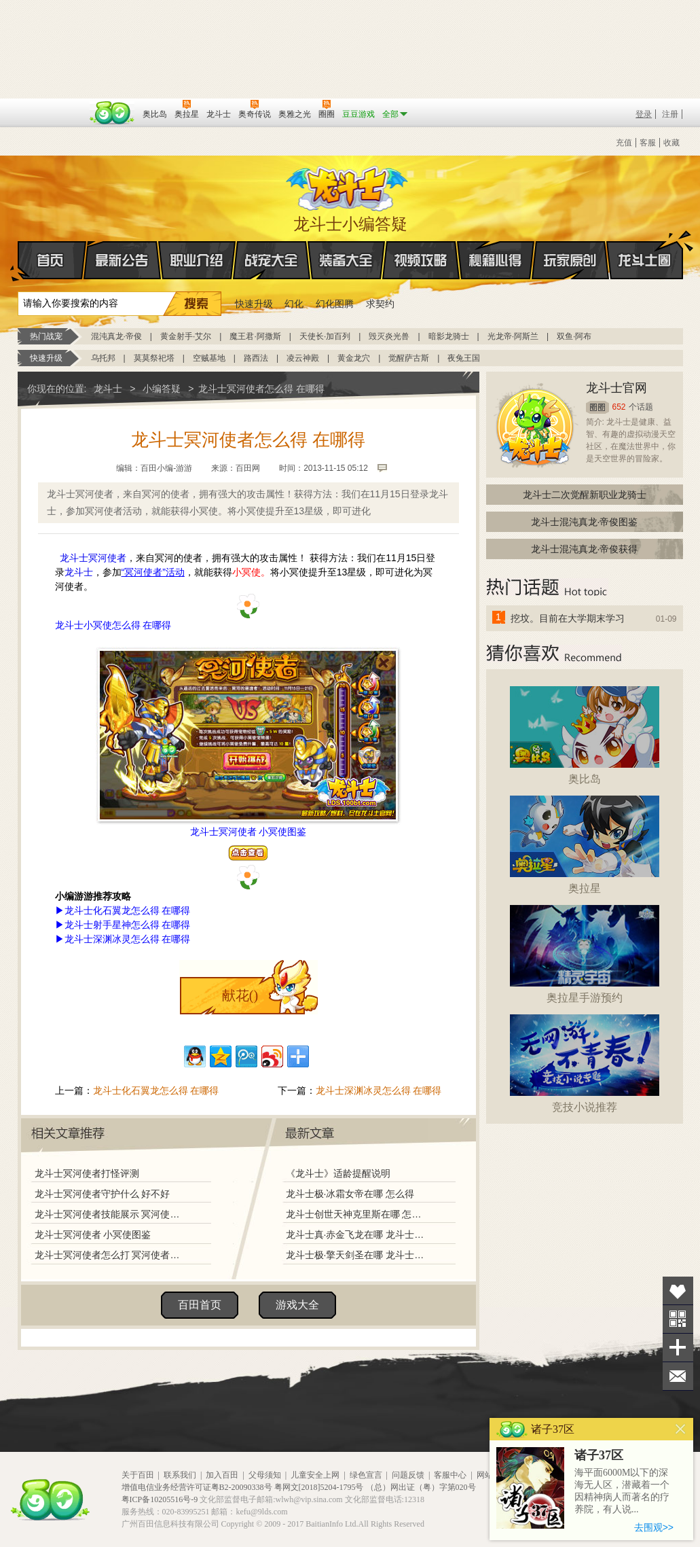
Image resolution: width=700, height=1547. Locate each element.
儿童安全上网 (315, 1475)
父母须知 (264, 1475)
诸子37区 (598, 1455)
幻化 (293, 303)
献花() (240, 995)
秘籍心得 (495, 260)
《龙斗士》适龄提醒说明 (338, 1173)
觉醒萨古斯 (408, 358)
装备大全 (346, 260)
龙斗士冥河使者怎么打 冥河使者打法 (111, 1254)
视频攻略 (421, 260)
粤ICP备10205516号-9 (160, 1499)
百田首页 (199, 1305)
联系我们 (180, 1475)
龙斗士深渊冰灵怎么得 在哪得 (379, 1090)
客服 (648, 142)
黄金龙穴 (353, 358)
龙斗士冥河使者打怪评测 (87, 1173)
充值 (624, 142)
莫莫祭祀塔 (154, 358)
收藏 (671, 142)
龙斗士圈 (644, 247)
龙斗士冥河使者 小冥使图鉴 (93, 1234)
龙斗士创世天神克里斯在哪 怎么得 (356, 1214)
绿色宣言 (366, 1475)
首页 (19, 261)
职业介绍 (197, 260)
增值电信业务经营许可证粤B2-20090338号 (197, 1487)
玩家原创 (570, 260)
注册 (670, 114)
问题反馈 (408, 1475)
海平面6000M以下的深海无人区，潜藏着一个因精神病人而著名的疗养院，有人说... (621, 1491)
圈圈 (597, 407)
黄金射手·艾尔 (185, 336)
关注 (678, 1319)
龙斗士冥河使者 (93, 557)
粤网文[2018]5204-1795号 (319, 1487)
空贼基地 (209, 358)
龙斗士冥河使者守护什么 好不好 (102, 1193)
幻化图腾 (335, 303)
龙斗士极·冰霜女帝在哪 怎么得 (350, 1193)
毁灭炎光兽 (389, 336)
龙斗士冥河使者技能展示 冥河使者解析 (111, 1214)
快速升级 (254, 303)
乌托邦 (103, 358)
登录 (643, 114)
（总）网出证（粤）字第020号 (421, 1487)
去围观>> (654, 1527)
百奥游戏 (52, 105)
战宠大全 (271, 260)
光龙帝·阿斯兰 (512, 336)
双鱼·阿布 (574, 336)
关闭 (680, 1429)
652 (619, 407)
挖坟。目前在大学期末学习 (568, 618)
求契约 (380, 303)
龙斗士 (348, 185)
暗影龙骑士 (448, 336)
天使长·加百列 (324, 336)
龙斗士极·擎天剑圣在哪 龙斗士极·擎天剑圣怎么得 (356, 1254)
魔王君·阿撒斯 (254, 336)
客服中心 (450, 1475)
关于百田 (138, 1475)
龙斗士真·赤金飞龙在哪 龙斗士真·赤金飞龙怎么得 (356, 1234)
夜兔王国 (463, 358)
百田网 (112, 113)
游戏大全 (297, 1305)
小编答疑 (162, 388)
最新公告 (122, 260)
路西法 (256, 358)
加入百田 (222, 1475)
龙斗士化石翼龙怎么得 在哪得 (156, 1090)
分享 (678, 1348)
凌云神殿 (303, 358)
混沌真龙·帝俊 (116, 336)
